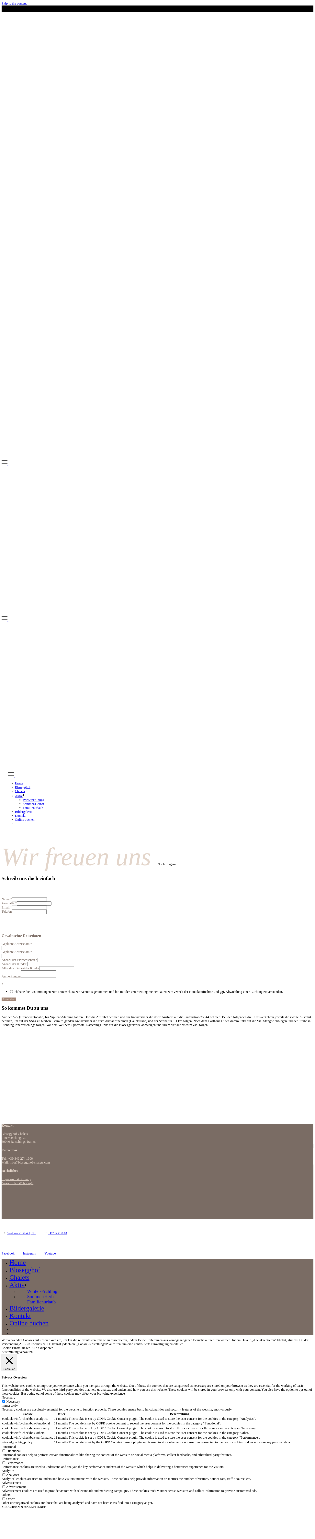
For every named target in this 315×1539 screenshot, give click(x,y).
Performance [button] (10, 1460)
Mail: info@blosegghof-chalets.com (26, 1163)
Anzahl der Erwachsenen (20, 960)
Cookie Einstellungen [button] (16, 1349)
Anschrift (9, 903)
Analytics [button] (8, 1472)
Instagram (29, 1254)
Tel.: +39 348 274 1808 (17, 1160)
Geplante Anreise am (17, 944)
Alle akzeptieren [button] (42, 1349)
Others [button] (6, 1496)
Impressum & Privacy (16, 1180)
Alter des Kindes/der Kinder (20, 968)
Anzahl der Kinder (14, 964)
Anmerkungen (11, 977)
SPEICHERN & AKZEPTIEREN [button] (24, 1508)
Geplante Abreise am (17, 952)
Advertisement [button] (11, 1484)
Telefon (7, 911)
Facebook (8, 1254)
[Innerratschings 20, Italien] (31, 1061)
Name (7, 899)
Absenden (9, 1000)
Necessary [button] (8, 1398)
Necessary (13, 1403)
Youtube (50, 1254)
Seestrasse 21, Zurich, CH (21, 1234)
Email (7, 907)
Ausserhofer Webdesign (17, 1184)
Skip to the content (14, 3)
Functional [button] (9, 1448)
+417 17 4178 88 (57, 1234)
